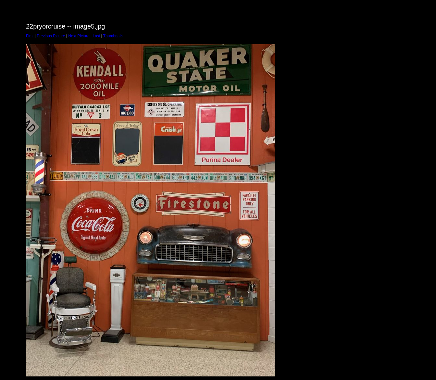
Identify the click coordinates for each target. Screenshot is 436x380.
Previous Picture (51, 36)
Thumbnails (113, 36)
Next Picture (78, 36)
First (29, 36)
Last (96, 36)
